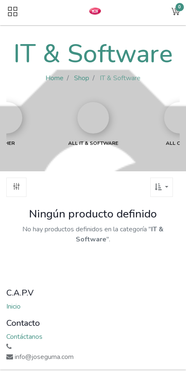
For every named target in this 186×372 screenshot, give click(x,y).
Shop (81, 78)
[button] (161, 187)
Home (54, 78)
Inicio (13, 306)
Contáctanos (24, 336)
